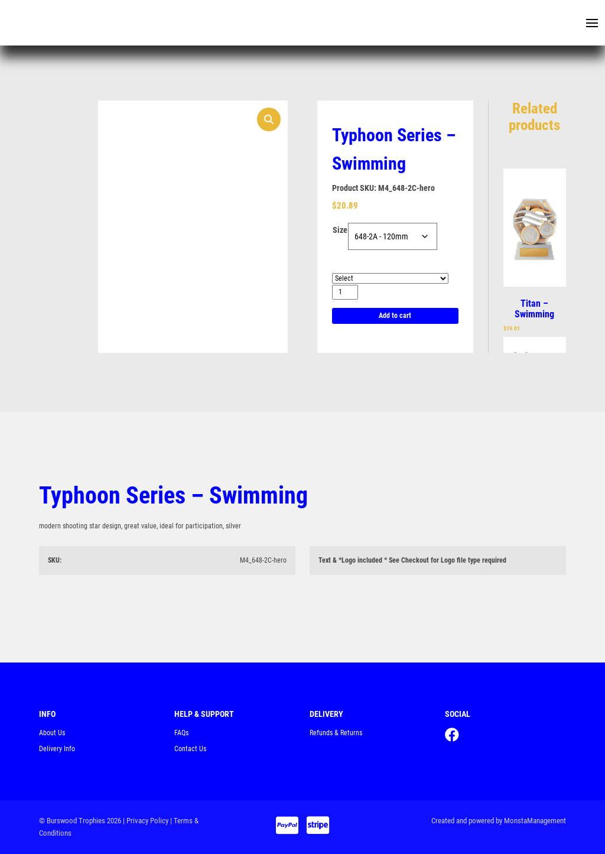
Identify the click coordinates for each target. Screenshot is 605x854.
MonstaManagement (535, 820)
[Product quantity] (345, 292)
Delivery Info (57, 749)
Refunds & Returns (336, 733)
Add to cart (395, 315)
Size (340, 230)
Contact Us (190, 749)
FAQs (181, 733)
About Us (52, 733)
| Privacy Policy (145, 820)
